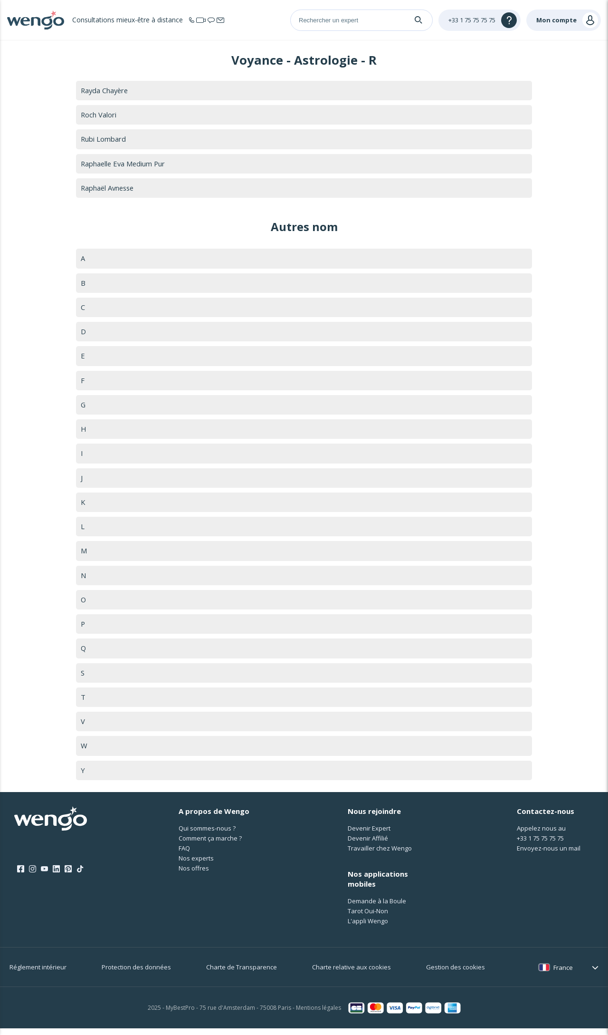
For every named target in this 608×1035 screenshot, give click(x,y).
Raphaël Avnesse (109, 188)
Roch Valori (99, 115)
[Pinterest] (68, 875)
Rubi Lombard (103, 139)
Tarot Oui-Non (368, 917)
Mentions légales (318, 1014)
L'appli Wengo (368, 927)
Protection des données (136, 973)
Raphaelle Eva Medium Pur (124, 164)
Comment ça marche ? (210, 844)
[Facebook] (20, 875)
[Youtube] (44, 875)
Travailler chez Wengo (380, 854)
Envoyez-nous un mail (548, 854)
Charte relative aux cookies (351, 973)
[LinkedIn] (56, 875)
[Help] (479, 20)
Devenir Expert (369, 834)
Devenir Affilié (368, 844)
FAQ (184, 854)
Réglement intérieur (38, 973)
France (563, 973)
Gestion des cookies (455, 973)
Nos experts (196, 864)
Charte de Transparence (241, 973)
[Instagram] (32, 875)
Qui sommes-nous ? (207, 834)
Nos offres (194, 874)
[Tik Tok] (80, 875)
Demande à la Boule (377, 907)
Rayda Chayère (105, 90)
